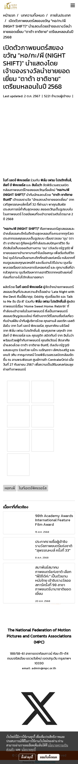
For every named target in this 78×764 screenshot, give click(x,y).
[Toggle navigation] (72, 5)
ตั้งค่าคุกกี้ (27, 757)
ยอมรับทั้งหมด (48, 757)
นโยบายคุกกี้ (29, 749)
